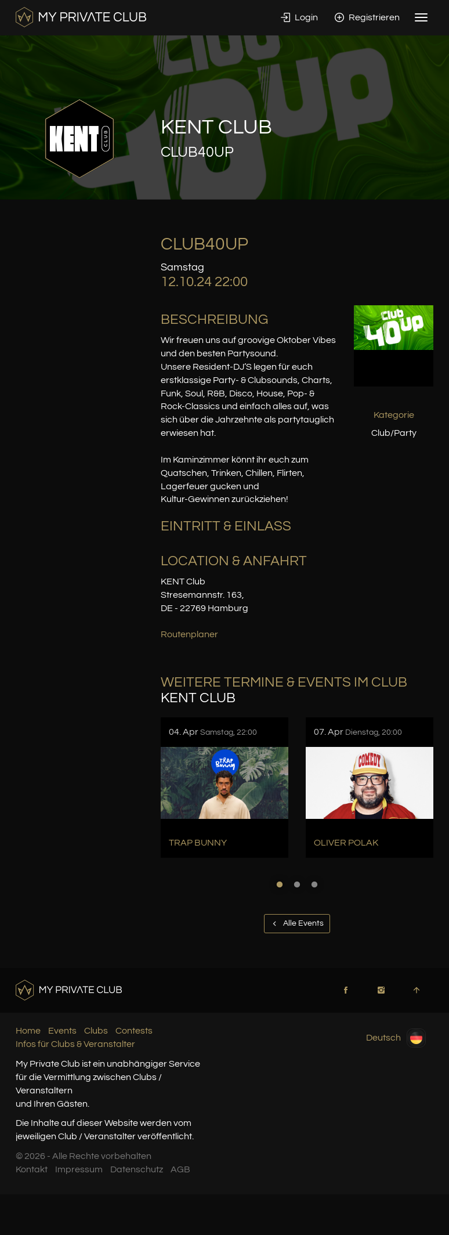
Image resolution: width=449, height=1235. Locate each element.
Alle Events (297, 923)
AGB (180, 1169)
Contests (134, 1030)
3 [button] (314, 884)
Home (28, 1030)
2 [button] (297, 884)
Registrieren (367, 17)
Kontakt (32, 1169)
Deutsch (396, 1038)
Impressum (79, 1169)
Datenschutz (136, 1169)
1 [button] (279, 884)
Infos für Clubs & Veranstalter (75, 1044)
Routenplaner (189, 634)
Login (299, 17)
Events (62, 1030)
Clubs (96, 1030)
